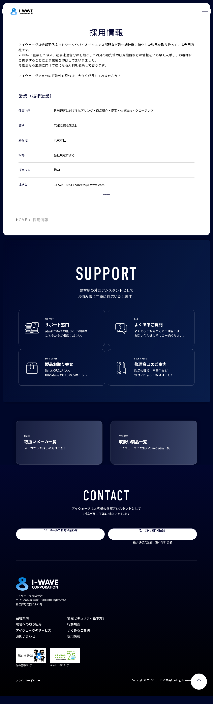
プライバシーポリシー (28, 688)
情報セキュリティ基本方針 (86, 626)
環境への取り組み (29, 632)
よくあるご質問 (78, 638)
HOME (21, 228)
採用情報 (73, 644)
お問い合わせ (25, 644)
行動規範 (73, 632)
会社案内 (22, 626)
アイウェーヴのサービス (33, 638)
